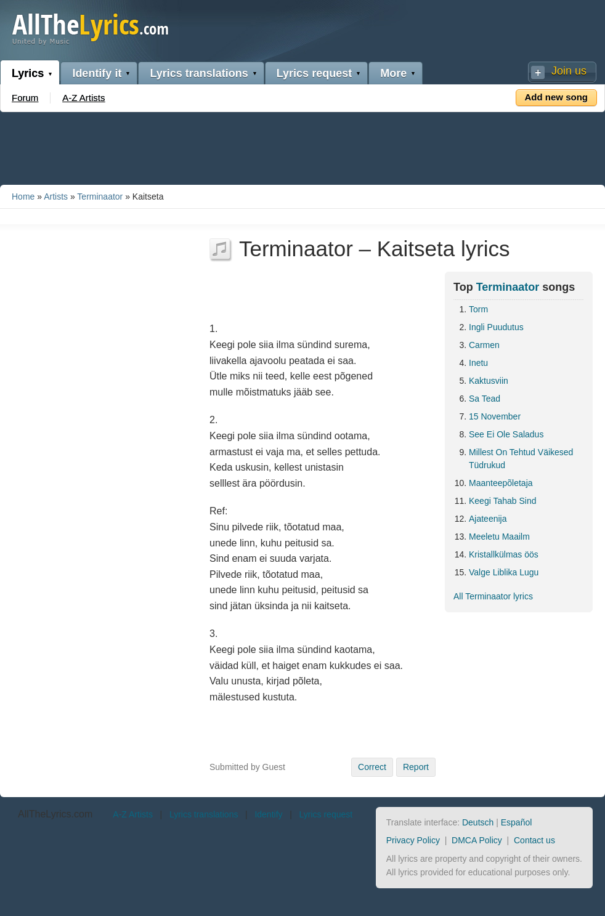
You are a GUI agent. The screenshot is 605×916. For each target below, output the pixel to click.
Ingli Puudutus (496, 327)
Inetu (478, 363)
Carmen (484, 345)
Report (416, 767)
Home (23, 196)
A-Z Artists (83, 97)
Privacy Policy (413, 840)
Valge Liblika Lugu (503, 572)
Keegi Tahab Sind (503, 501)
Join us (569, 71)
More (393, 73)
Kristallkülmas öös (503, 554)
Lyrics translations (199, 73)
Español (516, 822)
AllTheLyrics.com (55, 814)
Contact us (534, 840)
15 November (495, 416)
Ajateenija (488, 519)
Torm (478, 309)
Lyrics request (314, 73)
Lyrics (28, 73)
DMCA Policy (477, 840)
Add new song (556, 97)
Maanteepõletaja (501, 483)
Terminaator (100, 196)
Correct (372, 767)
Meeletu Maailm (499, 536)
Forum (25, 97)
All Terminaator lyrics (493, 596)
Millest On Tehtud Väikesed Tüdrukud (521, 458)
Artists (56, 196)
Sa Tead (484, 398)
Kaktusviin (488, 381)
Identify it (96, 73)
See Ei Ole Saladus (506, 434)
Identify (268, 814)
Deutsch (477, 822)
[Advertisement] (302, 146)
